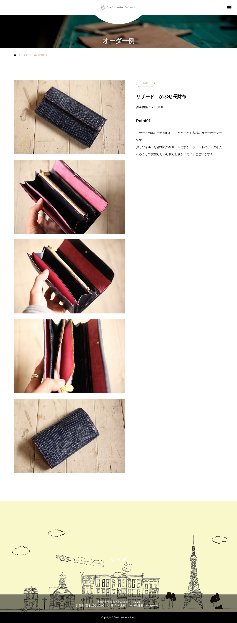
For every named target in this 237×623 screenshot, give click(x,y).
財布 (145, 83)
